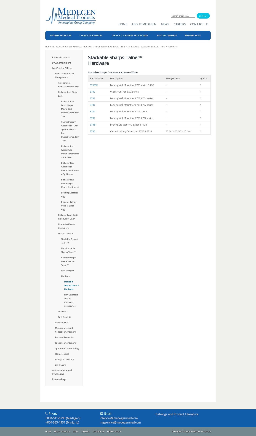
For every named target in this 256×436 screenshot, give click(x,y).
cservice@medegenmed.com (119, 418)
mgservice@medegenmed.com (120, 422)
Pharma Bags (59, 379)
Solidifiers (62, 311)
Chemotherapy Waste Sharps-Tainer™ (68, 261)
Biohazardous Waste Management (92, 46)
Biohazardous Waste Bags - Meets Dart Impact (70, 183)
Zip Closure (60, 365)
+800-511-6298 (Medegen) (62, 418)
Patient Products (61, 57)
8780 (92, 91)
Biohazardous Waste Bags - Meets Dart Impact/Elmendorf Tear (70, 109)
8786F (93, 124)
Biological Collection (64, 359)
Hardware (134, 46)
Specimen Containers (65, 342)
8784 (92, 111)
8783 (92, 104)
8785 (92, 118)
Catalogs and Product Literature (177, 414)
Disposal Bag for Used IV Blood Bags (68, 206)
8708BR (94, 85)
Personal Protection (64, 337)
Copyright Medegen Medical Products (191, 431)
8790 (92, 131)
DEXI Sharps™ (67, 270)
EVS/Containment (61, 62)
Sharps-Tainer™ (119, 46)
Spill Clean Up (64, 317)
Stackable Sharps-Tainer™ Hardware (71, 285)
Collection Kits (62, 322)
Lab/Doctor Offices (63, 46)
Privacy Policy (114, 431)
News (165, 24)
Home (123, 24)
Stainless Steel (62, 354)
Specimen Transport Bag (67, 348)
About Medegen (144, 24)
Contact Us (199, 24)
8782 (92, 98)
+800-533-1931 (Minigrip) (62, 422)
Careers (180, 24)
